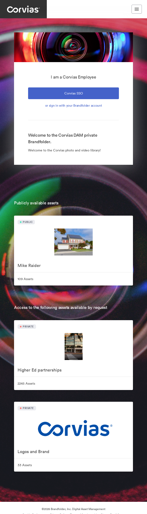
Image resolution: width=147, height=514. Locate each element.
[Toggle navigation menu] (137, 9)
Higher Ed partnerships (40, 370)
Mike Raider (29, 265)
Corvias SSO (73, 93)
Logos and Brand (33, 451)
